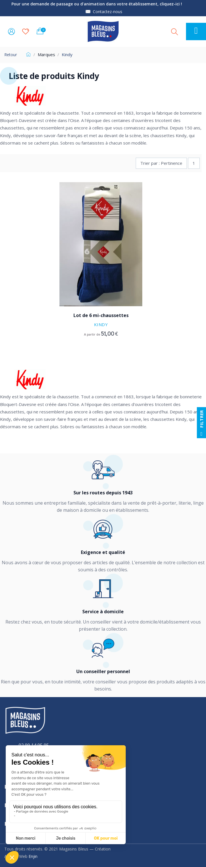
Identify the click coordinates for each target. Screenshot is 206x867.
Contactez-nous (107, 11)
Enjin (33, 856)
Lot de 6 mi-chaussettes (101, 315)
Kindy (101, 324)
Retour (10, 54)
